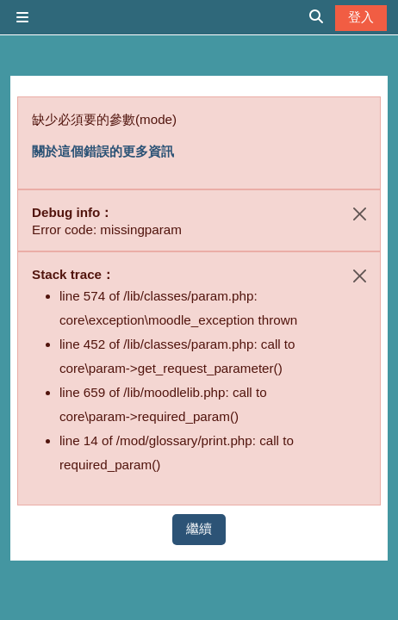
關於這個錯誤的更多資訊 (103, 151)
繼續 (199, 528)
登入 (361, 16)
